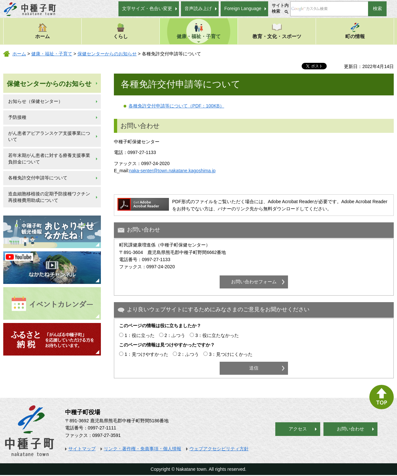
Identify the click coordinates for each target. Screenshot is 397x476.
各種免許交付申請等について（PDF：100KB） (176, 105)
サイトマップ (82, 448)
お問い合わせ (350, 428)
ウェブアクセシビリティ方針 (219, 448)
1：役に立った (140, 335)
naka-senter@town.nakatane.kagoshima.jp (172, 170)
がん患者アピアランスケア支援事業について (49, 136)
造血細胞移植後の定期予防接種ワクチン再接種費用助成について (49, 197)
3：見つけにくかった (231, 354)
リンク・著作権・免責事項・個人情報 (142, 448)
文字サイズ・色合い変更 (147, 8)
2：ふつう (175, 335)
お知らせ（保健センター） (35, 101)
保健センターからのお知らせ (107, 53)
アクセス (298, 428)
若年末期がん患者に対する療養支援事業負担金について (49, 158)
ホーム (42, 30)
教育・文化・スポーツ (277, 30)
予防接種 (17, 117)
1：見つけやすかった (146, 354)
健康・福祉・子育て (199, 30)
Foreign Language (242, 8)
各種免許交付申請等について (37, 177)
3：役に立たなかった (217, 335)
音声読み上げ (198, 8)
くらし (120, 30)
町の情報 (355, 30)
